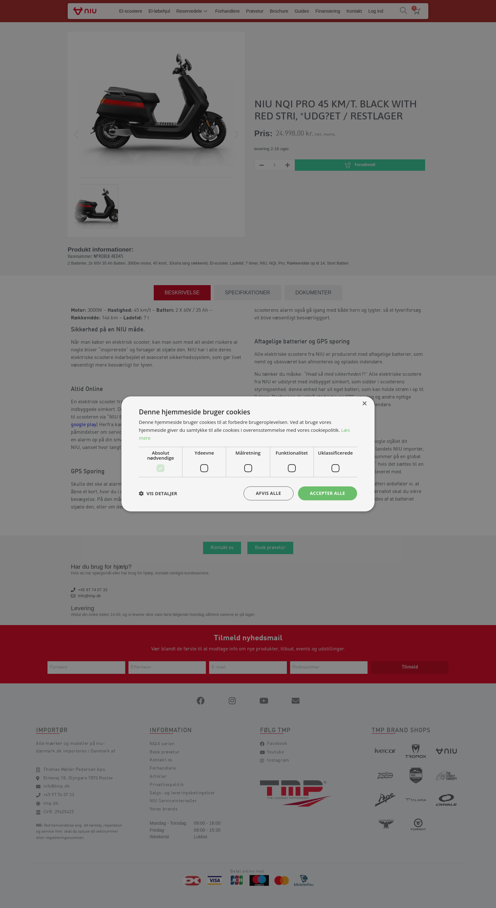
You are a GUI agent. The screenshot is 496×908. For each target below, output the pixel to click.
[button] (158, 493)
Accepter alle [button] (327, 493)
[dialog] (248, 454)
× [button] (364, 403)
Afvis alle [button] (268, 493)
